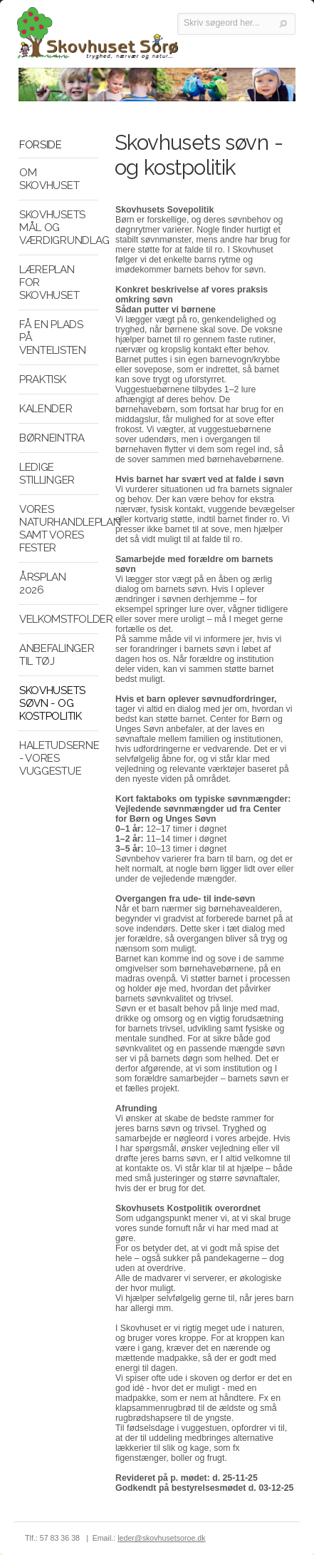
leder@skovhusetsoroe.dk (161, 1538)
